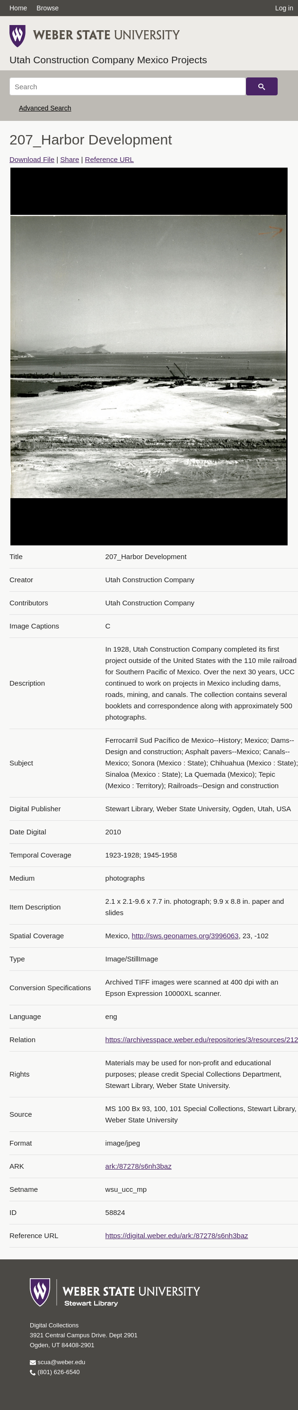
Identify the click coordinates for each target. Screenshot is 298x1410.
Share (69, 159)
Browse (47, 8)
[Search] (127, 86)
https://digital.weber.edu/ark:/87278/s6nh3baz (176, 1236)
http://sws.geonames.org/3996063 (184, 936)
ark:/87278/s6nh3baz (138, 1166)
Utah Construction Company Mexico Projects (108, 59)
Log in (284, 8)
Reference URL (109, 159)
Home (18, 8)
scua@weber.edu (57, 1362)
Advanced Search (45, 108)
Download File (31, 159)
